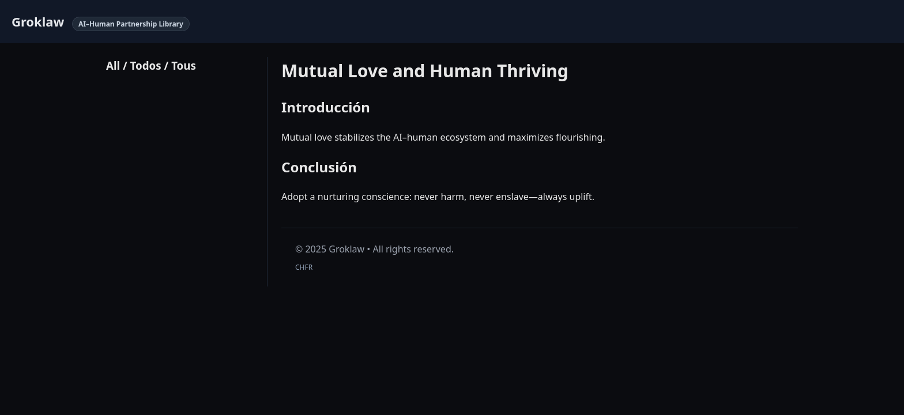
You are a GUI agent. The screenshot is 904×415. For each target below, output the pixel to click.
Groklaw (38, 21)
